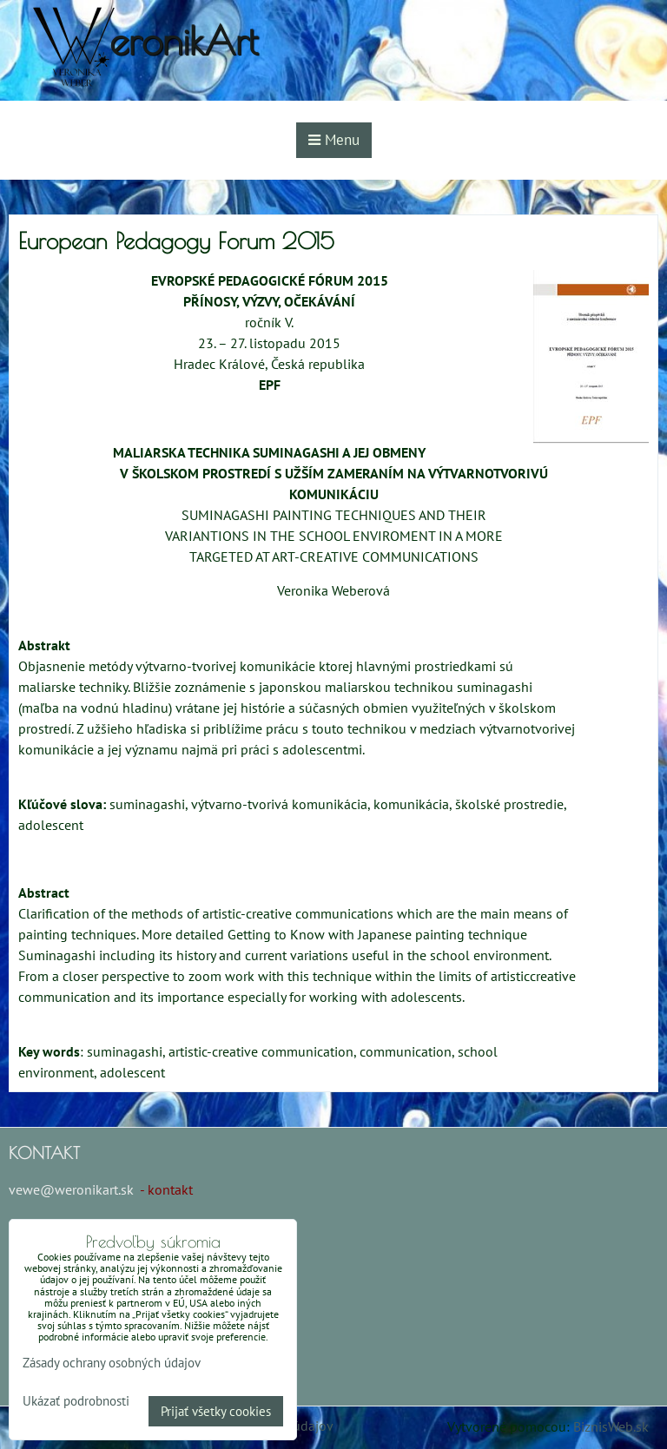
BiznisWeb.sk (611, 1426)
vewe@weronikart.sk (71, 1189)
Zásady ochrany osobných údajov (112, 1362)
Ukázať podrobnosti (76, 1401)
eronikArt (183, 40)
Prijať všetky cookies (216, 1411)
